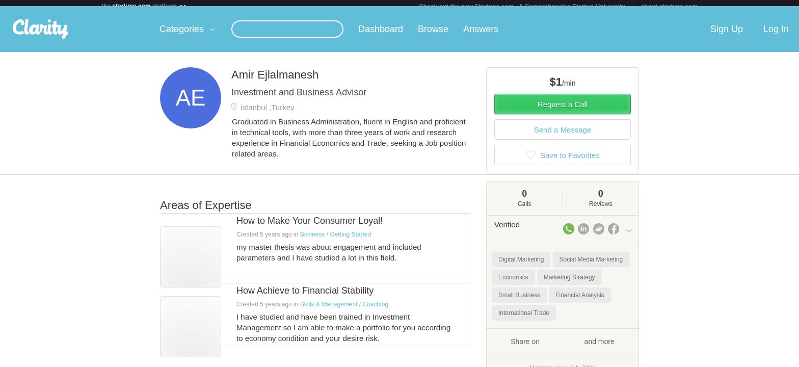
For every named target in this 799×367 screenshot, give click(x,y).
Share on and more (563, 347)
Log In (776, 35)
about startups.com (669, 6)
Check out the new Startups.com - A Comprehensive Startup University (522, 6)
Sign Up (726, 35)
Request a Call (563, 110)
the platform (144, 6)
